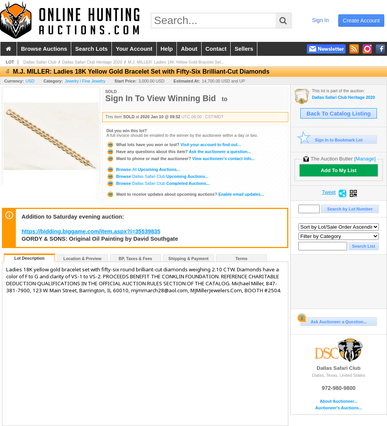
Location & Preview (82, 258)
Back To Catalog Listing (339, 113)
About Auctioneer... (338, 401)
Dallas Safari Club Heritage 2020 (92, 62)
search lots (91, 49)
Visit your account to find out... (173, 144)
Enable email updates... (185, 194)
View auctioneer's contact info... (180, 158)
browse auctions (44, 49)
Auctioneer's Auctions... (338, 408)
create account (361, 20)
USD (30, 81)
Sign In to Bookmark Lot (331, 139)
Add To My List (338, 170)
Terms (241, 258)
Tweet (329, 192)
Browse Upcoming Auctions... (143, 169)
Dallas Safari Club (39, 62)
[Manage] (365, 159)
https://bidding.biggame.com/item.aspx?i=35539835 (91, 231)
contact (216, 49)
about (189, 49)
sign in (320, 20)
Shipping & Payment (188, 258)
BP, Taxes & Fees (135, 258)
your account (134, 49)
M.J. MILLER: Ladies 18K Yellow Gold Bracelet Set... (176, 62)
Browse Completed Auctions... (158, 183)
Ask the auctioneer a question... (178, 151)
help (167, 49)
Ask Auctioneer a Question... (333, 320)
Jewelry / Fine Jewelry (85, 81)
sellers (244, 49)
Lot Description (29, 258)
